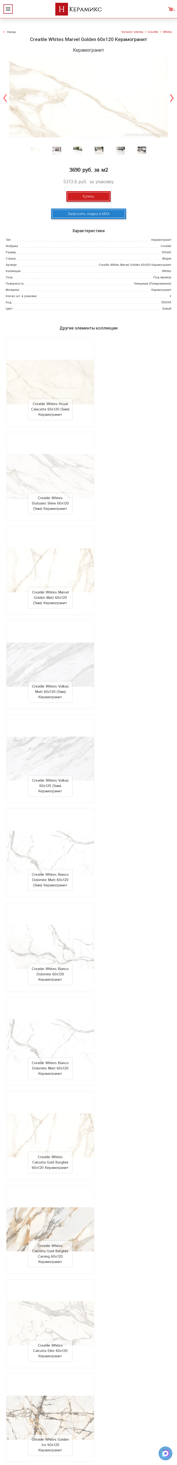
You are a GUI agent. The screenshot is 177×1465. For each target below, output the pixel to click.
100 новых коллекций (130, 1306)
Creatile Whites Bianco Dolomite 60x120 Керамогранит (46, 654)
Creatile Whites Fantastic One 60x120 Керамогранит (131, 1082)
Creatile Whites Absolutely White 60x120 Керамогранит (131, 1167)
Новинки (46, 1306)
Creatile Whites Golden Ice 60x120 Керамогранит (131, 828)
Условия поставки (46, 1335)
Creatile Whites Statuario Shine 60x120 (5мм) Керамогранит (131, 398)
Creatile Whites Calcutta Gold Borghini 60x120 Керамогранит (46, 740)
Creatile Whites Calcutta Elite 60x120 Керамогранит (46, 828)
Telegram (88, 1440)
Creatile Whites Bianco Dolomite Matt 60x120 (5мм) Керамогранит (131, 569)
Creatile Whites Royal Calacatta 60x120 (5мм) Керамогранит (46, 398)
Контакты (46, 1343)
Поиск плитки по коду (130, 1343)
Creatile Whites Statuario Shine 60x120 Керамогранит (46, 996)
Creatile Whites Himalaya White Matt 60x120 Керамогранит (131, 911)
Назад (11, 32)
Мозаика (130, 1328)
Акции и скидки (46, 1313)
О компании (46, 1298)
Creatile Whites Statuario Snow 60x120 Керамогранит (46, 1082)
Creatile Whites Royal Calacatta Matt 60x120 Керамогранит (46, 1253)
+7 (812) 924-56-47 (88, 1430)
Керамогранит (130, 1321)
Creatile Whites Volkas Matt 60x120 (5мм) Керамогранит (131, 486)
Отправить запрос (130, 1335)
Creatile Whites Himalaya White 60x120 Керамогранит (46, 911)
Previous (5, 97)
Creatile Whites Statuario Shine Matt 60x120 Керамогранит (131, 996)
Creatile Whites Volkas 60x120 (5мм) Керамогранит (46, 572)
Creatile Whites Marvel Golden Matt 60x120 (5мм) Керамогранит (46, 483)
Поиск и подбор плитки (130, 1298)
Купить (88, 196)
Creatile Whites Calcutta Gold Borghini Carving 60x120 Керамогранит (131, 737)
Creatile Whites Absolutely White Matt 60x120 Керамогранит (46, 1167)
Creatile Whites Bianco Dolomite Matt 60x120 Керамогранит (131, 654)
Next (172, 97)
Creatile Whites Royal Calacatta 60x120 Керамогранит (131, 1253)
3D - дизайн (131, 1313)
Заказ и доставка (46, 1328)
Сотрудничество (46, 1321)
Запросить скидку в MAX (89, 214)
